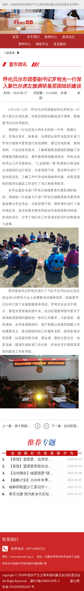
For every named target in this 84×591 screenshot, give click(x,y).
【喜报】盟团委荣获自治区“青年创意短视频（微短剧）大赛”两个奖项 (32, 466)
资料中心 (24, 44)
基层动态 (68, 37)
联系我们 (10, 539)
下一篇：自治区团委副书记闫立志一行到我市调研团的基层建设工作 (63, 426)
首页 (15, 37)
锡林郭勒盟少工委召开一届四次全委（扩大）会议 (32, 487)
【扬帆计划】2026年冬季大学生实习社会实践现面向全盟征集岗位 (32, 480)
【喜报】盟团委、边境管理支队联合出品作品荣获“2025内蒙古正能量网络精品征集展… (32, 459)
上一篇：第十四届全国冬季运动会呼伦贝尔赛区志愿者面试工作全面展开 (21, 426)
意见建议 (59, 44)
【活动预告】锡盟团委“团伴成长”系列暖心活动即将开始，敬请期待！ (32, 473)
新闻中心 (51, 37)
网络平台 (42, 44)
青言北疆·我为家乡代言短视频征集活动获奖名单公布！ (32, 494)
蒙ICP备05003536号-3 (44, 581)
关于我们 (33, 37)
